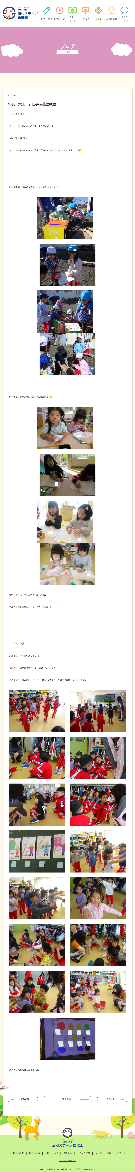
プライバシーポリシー (67, 1161)
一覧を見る (65, 1099)
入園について (51, 1153)
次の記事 (110, 1099)
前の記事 (25, 1099)
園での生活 (34, 1153)
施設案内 (67, 1153)
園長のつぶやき (114, 1153)
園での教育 (18, 1153)
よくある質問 (83, 1153)
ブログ (98, 1153)
